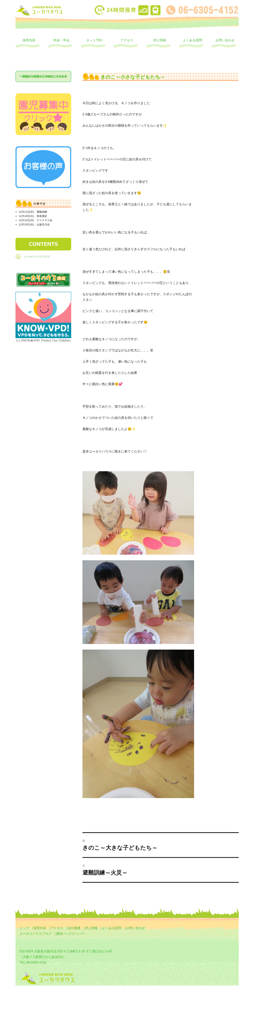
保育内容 (29, 40)
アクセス (126, 40)
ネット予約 (94, 40)
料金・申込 (61, 40)
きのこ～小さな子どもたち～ (133, 77)
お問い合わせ (225, 40)
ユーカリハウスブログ (37, 256)
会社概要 (74, 928)
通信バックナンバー (70, 933)
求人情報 (159, 40)
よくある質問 (192, 40)
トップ (24, 928)
